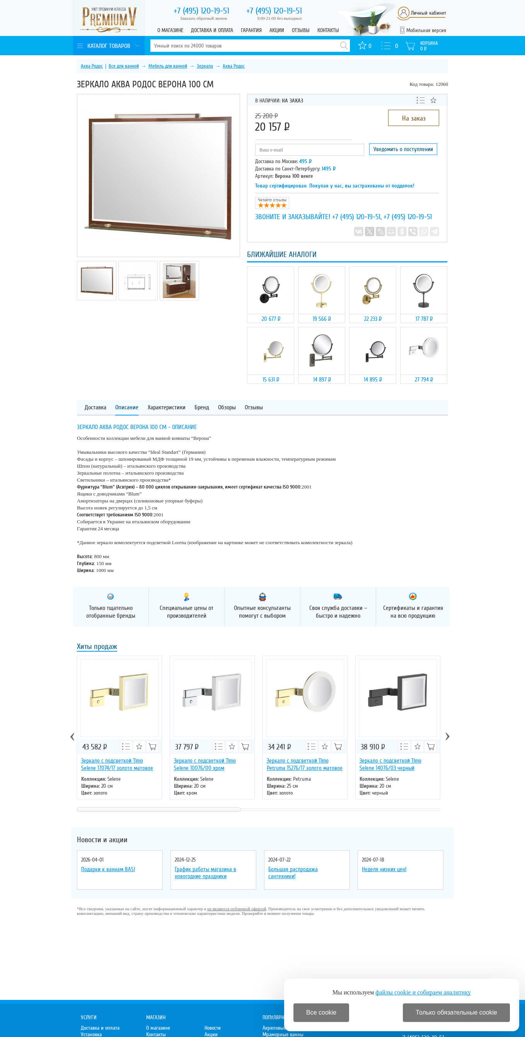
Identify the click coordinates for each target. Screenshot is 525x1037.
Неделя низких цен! (384, 869)
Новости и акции (102, 840)
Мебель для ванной (167, 66)
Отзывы (301, 30)
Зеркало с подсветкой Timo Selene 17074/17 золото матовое (117, 764)
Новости (213, 1028)
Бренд (201, 407)
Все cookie (321, 1012)
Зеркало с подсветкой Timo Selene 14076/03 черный (390, 764)
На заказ (414, 118)
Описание (126, 407)
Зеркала (205, 66)
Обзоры (227, 407)
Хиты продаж (97, 647)
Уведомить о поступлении (403, 149)
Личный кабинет (428, 13)
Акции (276, 30)
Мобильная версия (426, 30)
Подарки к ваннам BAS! (108, 869)
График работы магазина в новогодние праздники (205, 873)
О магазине (170, 30)
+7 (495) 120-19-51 (356, 217)
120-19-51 (201, 11)
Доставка (95, 407)
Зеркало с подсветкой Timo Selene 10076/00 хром (205, 764)
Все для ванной (124, 66)
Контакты (328, 30)
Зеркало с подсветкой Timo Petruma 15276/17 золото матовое (305, 764)
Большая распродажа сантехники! (293, 873)
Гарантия (251, 30)
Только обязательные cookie (456, 1012)
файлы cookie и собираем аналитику (423, 992)
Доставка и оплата (212, 30)
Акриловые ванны (281, 1028)
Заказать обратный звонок (203, 18)
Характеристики (167, 407)
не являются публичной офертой (236, 908)
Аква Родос (92, 66)
